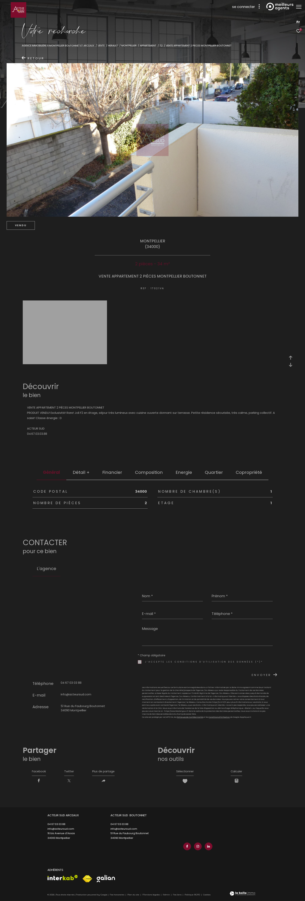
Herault (113, 45)
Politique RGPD (192, 895)
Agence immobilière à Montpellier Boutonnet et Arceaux (58, 45)
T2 (161, 45)
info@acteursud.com (76, 694)
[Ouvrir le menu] (299, 7)
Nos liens (177, 895)
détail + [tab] (81, 472)
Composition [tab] (149, 472)
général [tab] (51, 472)
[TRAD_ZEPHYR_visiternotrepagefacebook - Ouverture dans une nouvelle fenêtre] (186, 847)
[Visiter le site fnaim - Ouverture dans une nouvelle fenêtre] (87, 879)
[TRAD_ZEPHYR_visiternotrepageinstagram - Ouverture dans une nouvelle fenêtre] (197, 847)
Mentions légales (151, 895)
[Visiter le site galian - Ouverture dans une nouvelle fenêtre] (106, 879)
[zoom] (65, 363)
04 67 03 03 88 (71, 683)
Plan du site (133, 895)
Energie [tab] (184, 472)
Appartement (148, 45)
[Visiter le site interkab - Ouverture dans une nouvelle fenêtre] (62, 878)
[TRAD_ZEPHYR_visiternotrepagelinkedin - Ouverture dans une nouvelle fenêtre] (208, 847)
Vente (101, 45)
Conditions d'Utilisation (219, 717)
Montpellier (129, 45)
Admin (166, 895)
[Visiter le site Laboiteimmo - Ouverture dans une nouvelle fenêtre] (242, 894)
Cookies (206, 895)
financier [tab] (112, 472)
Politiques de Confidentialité (190, 717)
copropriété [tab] (249, 472)
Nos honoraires (117, 895)
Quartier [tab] (214, 472)
